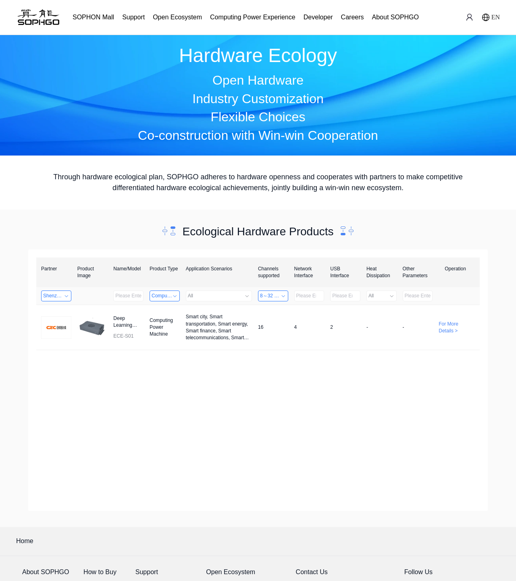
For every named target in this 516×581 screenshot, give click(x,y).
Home (24, 540)
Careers (352, 17)
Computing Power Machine (166, 296)
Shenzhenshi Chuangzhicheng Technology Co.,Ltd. (57, 296)
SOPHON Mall (93, 17)
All (219, 296)
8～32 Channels (274, 296)
